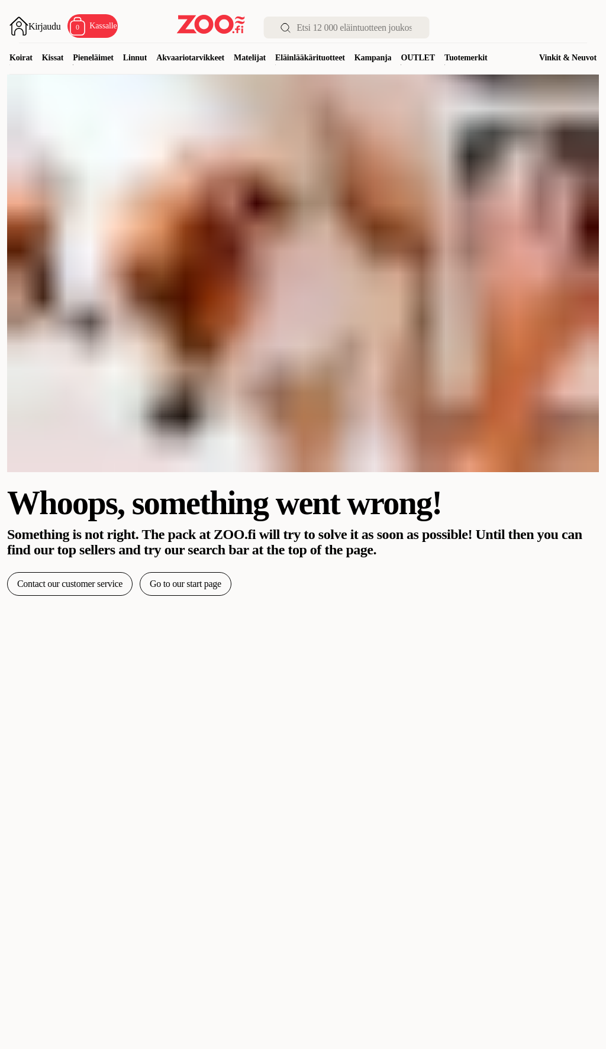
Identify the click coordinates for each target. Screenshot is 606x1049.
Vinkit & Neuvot (568, 57)
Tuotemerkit (466, 57)
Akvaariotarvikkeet (190, 57)
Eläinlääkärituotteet (310, 57)
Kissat (53, 57)
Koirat (21, 57)
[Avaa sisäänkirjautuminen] (34, 26)
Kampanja (373, 57)
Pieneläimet (93, 57)
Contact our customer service (70, 584)
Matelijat (250, 57)
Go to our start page (185, 584)
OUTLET (418, 57)
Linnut (135, 57)
